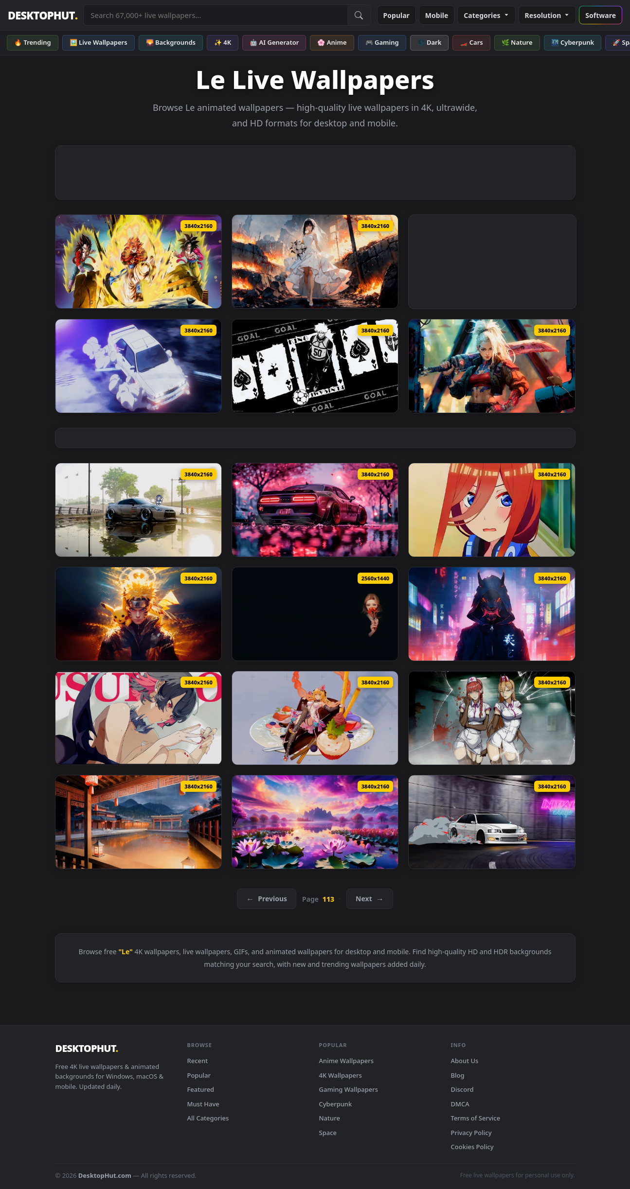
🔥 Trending (32, 42)
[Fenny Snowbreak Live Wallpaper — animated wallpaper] (315, 718)
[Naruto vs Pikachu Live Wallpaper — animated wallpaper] (138, 614)
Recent (197, 1060)
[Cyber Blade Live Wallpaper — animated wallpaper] (491, 366)
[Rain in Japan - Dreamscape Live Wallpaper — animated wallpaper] (138, 822)
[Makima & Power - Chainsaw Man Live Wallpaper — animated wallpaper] (491, 718)
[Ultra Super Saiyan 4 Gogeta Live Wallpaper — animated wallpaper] (138, 261)
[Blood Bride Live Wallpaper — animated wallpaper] (315, 261)
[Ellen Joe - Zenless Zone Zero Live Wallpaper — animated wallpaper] (138, 718)
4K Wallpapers (340, 1075)
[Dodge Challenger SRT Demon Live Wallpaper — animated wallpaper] (315, 510)
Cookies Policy (472, 1146)
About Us (465, 1060)
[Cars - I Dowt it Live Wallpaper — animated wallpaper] (138, 510)
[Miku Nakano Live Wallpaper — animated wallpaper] (491, 510)
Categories (486, 15)
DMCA (460, 1104)
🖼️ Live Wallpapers (98, 42)
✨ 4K (222, 42)
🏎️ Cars (471, 42)
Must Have (203, 1104)
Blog (458, 1075)
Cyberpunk (335, 1104)
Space (328, 1132)
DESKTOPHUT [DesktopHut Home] (42, 15)
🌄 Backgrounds (171, 42)
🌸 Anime (331, 42)
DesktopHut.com (104, 1175)
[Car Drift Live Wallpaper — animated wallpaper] (491, 822)
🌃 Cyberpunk (572, 42)
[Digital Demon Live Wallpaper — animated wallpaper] (491, 614)
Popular (396, 15)
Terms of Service (476, 1118)
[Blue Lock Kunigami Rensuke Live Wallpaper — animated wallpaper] (315, 366)
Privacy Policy (471, 1132)
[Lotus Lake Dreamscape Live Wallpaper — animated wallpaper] (315, 822)
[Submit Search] (359, 15)
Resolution (547, 15)
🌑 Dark (429, 42)
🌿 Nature (517, 42)
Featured (201, 1089)
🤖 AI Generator (274, 42)
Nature (329, 1118)
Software (600, 15)
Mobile (437, 15)
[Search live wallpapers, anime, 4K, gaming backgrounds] (215, 15)
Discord (462, 1089)
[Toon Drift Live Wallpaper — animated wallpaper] (138, 366)
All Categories (208, 1118)
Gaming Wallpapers (348, 1089)
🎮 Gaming (382, 42)
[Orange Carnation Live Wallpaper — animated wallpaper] (315, 614)
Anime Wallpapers (346, 1060)
